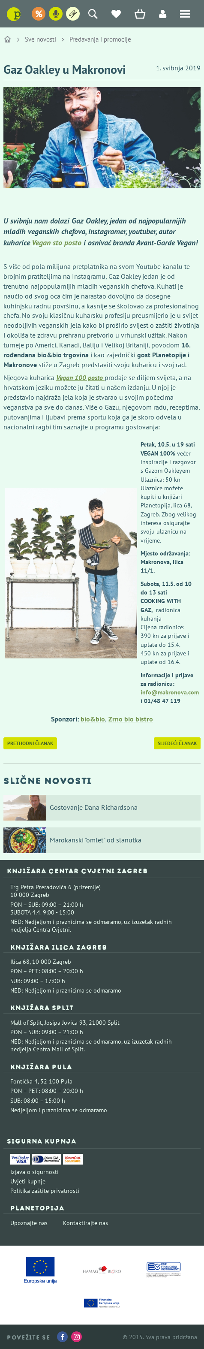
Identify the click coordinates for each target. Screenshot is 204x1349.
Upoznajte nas (29, 1223)
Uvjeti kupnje (27, 1181)
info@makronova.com (170, 692)
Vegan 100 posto (80, 377)
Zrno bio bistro (130, 719)
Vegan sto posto (56, 242)
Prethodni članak (30, 743)
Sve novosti (40, 39)
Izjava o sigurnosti (34, 1172)
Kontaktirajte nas (85, 1223)
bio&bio (93, 719)
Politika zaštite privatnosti (44, 1191)
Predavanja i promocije (100, 39)
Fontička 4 (24, 1081)
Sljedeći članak (177, 743)
